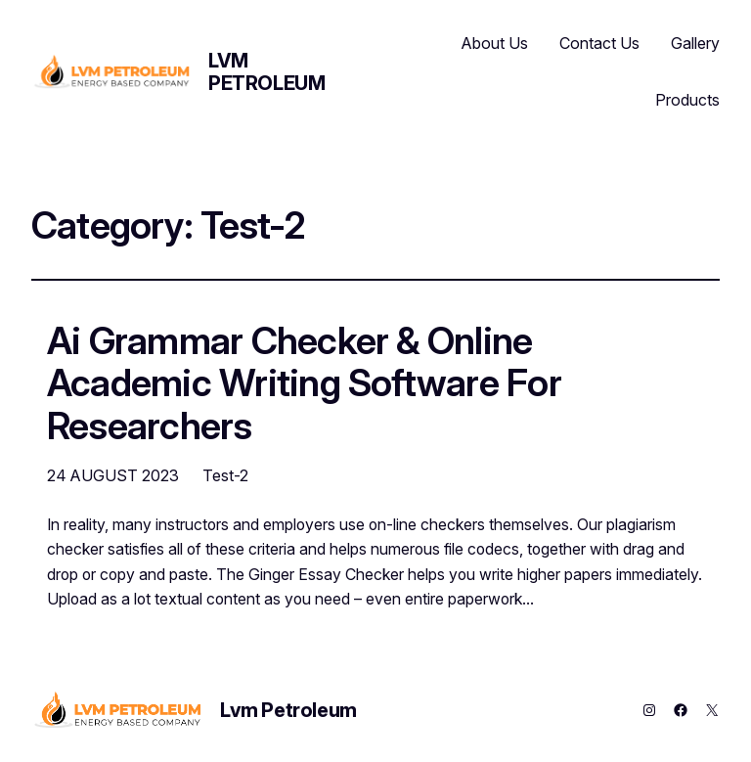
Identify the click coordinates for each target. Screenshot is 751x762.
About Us (495, 43)
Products (687, 100)
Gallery (695, 43)
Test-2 (225, 475)
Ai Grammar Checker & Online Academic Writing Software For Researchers (304, 384)
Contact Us (599, 43)
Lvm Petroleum (266, 72)
